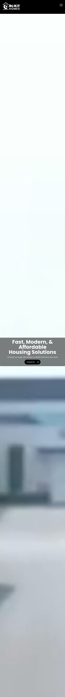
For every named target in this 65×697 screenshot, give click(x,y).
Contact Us (33, 362)
